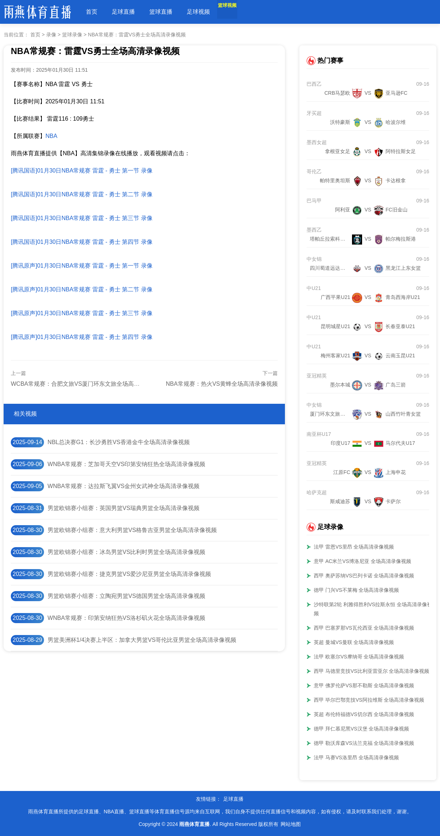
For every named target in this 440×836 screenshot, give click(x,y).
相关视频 (25, 414)
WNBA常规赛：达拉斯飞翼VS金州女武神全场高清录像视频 (123, 486)
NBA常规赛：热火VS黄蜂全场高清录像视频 (222, 384)
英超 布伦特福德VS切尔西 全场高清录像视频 (364, 714)
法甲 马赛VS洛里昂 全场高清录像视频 (356, 757)
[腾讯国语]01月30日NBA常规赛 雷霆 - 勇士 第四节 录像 (82, 242)
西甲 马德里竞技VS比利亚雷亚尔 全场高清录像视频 (371, 671)
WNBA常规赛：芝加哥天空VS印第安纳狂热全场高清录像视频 (126, 464)
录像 (51, 34)
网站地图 (291, 824)
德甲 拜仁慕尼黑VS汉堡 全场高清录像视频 (361, 729)
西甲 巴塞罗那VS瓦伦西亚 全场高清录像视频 (364, 628)
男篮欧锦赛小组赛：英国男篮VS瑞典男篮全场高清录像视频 (123, 508)
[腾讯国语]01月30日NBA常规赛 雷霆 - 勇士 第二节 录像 (82, 194)
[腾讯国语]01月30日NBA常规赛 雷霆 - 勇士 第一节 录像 (82, 170)
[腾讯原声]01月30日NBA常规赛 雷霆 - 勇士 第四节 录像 (82, 337)
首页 (91, 12)
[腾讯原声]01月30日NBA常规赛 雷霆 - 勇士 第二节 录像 (82, 289)
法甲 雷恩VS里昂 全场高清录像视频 (354, 547)
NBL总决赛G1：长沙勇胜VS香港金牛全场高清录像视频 (119, 442)
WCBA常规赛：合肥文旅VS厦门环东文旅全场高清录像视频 (87, 384)
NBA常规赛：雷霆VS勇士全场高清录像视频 (137, 34)
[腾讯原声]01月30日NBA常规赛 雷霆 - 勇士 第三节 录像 (82, 313)
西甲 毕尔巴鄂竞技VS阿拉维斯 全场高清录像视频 (369, 700)
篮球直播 (160, 12)
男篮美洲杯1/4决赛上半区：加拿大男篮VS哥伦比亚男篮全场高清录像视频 (142, 640)
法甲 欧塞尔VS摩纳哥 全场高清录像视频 (359, 657)
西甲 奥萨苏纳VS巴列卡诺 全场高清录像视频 (364, 575)
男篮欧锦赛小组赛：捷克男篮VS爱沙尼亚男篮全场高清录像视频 (129, 574)
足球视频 (198, 12)
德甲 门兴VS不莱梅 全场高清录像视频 (356, 590)
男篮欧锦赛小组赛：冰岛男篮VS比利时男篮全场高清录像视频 (126, 552)
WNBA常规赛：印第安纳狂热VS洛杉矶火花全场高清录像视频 (126, 618)
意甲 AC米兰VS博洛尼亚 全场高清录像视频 (362, 561)
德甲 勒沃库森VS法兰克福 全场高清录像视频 (364, 743)
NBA (51, 136)
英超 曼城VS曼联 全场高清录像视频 (354, 642)
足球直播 (123, 12)
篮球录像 (72, 34)
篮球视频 (235, 12)
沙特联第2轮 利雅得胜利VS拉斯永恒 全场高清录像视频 (373, 609)
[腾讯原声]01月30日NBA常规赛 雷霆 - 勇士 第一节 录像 (82, 266)
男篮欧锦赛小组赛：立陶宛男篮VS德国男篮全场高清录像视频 (126, 596)
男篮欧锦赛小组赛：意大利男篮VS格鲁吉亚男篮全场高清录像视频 (132, 530)
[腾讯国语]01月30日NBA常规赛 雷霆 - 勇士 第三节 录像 (82, 218)
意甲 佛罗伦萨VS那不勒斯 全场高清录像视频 (364, 685)
